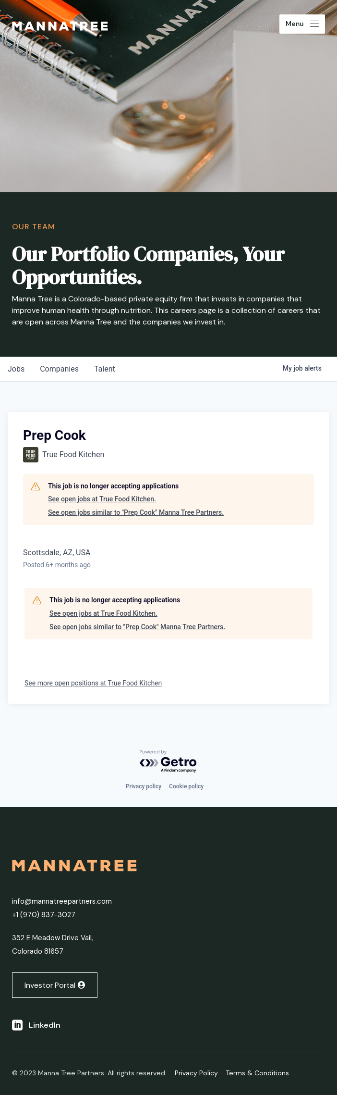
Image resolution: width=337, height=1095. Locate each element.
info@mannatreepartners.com (62, 901)
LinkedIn (44, 1025)
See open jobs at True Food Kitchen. (102, 499)
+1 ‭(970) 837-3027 (43, 915)
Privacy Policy (196, 1073)
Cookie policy (186, 786)
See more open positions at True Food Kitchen (93, 683)
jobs (16, 368)
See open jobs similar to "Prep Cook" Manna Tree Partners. (136, 512)
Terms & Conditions (257, 1073)
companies (59, 368)
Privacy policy (143, 786)
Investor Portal (49, 985)
